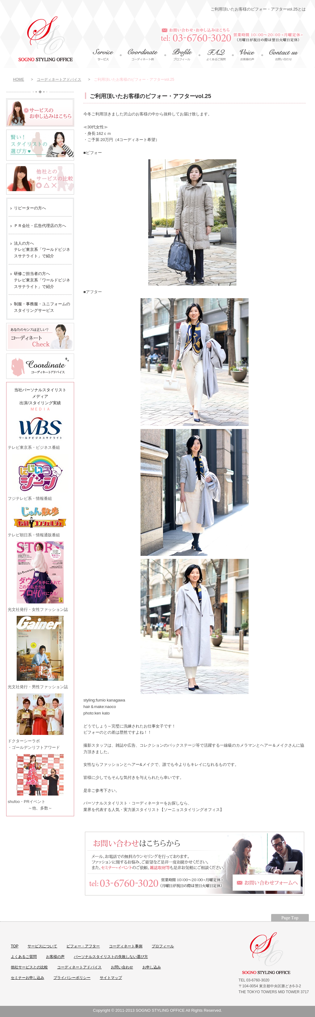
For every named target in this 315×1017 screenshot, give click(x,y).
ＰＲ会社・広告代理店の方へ (40, 225)
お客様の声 (55, 957)
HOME (18, 79)
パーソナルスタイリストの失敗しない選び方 (111, 957)
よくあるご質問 (24, 957)
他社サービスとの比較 (29, 967)
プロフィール (163, 946)
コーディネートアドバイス (59, 79)
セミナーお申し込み (27, 978)
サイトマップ (111, 978)
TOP (14, 946)
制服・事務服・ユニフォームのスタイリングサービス (42, 307)
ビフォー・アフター (83, 946)
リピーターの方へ (30, 208)
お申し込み (151, 967)
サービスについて (42, 946)
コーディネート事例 (125, 946)
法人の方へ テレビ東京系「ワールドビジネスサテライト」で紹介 (42, 250)
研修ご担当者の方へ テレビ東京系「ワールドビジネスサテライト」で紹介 (42, 280)
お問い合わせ (122, 967)
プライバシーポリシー (71, 978)
